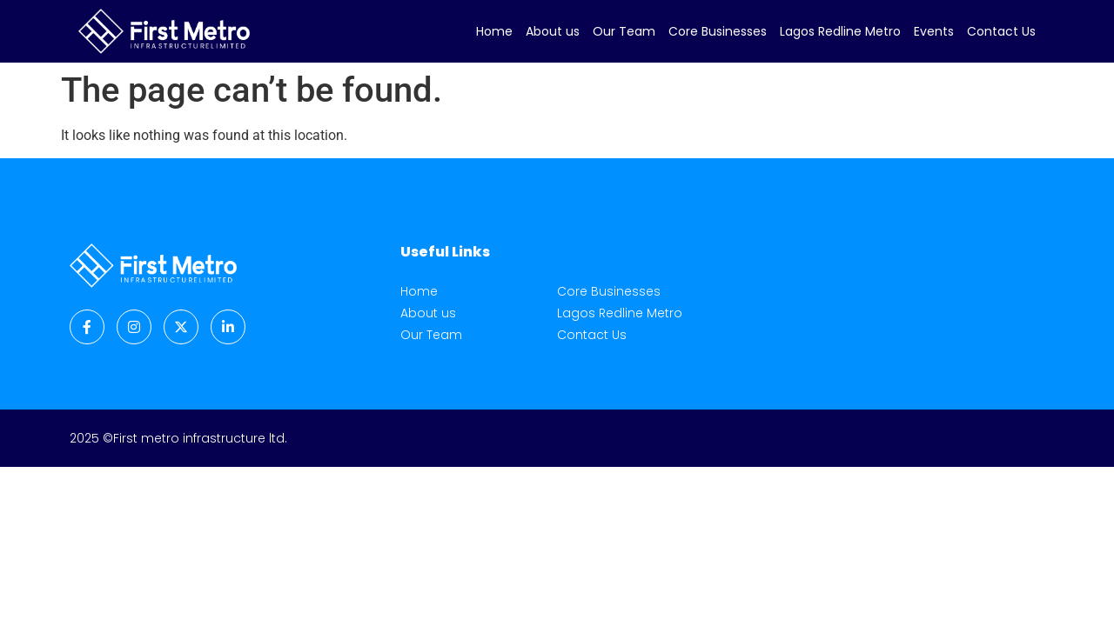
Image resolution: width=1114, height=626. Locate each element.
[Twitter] (181, 327)
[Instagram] (134, 327)
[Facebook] (87, 327)
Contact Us (1001, 31)
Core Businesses (717, 31)
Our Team (624, 31)
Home (494, 31)
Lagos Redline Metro (840, 31)
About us (553, 31)
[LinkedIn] (228, 327)
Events (934, 31)
